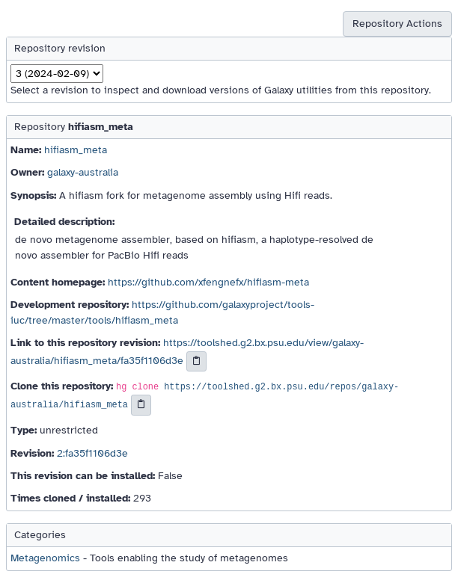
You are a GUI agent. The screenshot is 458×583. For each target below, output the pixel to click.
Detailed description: (64, 221)
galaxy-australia (82, 172)
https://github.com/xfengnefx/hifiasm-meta (208, 282)
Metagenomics (45, 558)
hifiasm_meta (75, 150)
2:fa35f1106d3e (92, 453)
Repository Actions (397, 23)
